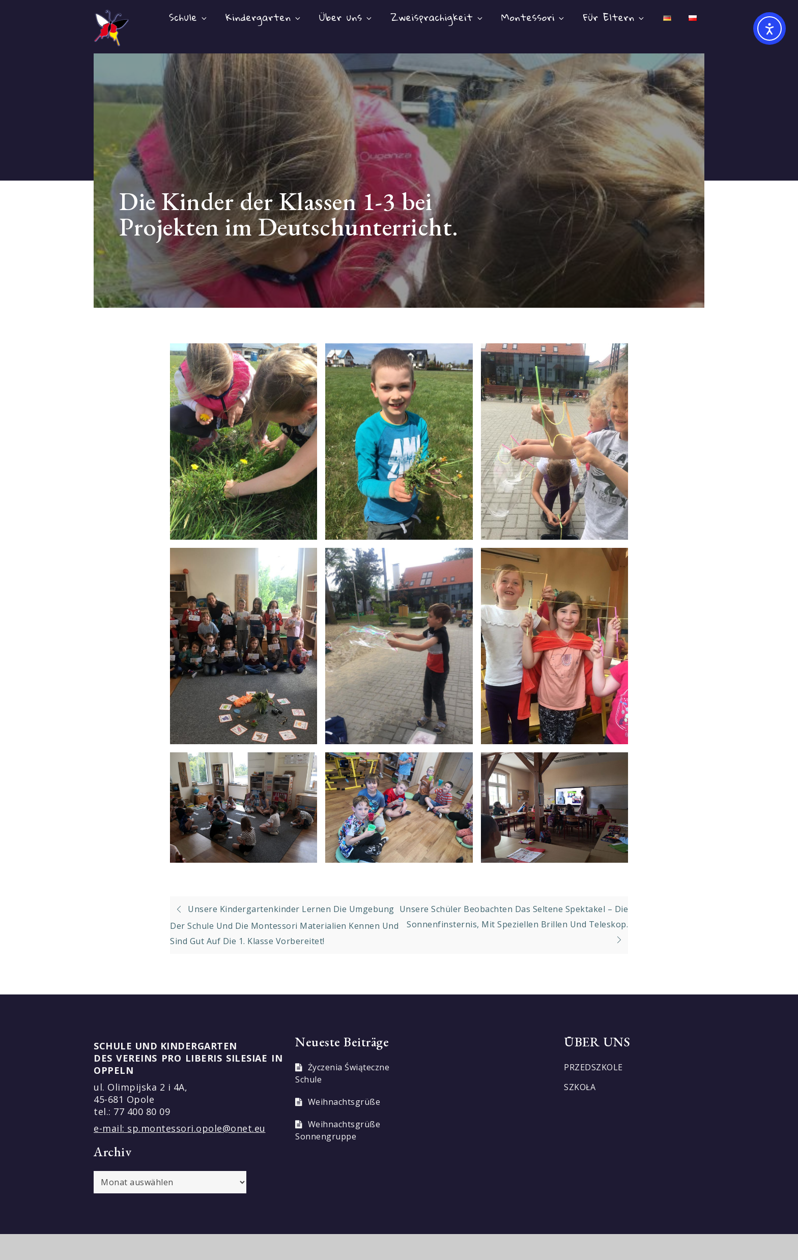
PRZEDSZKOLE (593, 1067)
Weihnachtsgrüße (344, 1101)
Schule (188, 17)
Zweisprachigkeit (436, 17)
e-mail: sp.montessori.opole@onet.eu (180, 1128)
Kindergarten (263, 17)
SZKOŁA (579, 1087)
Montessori (533, 17)
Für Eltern (614, 17)
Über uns (346, 17)
